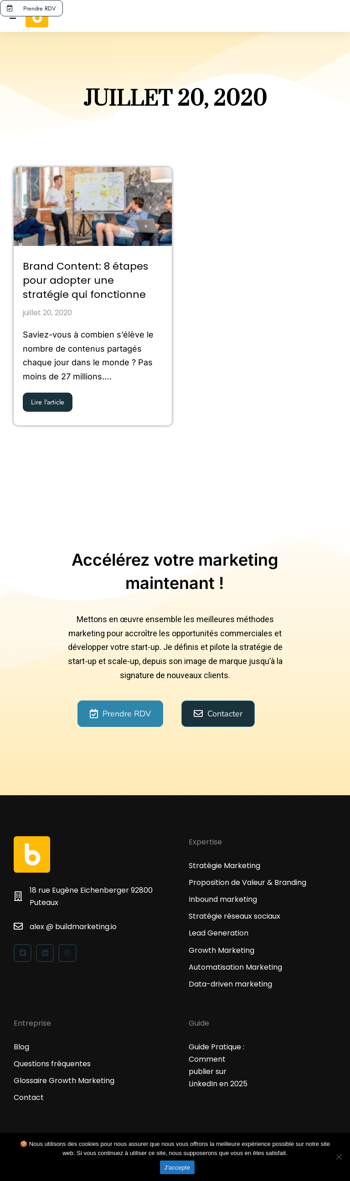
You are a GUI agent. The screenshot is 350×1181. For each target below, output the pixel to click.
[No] (338, 1156)
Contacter (218, 713)
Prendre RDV (32, 8)
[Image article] (93, 206)
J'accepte (177, 1167)
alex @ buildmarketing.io (73, 926)
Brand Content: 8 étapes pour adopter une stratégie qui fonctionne (85, 281)
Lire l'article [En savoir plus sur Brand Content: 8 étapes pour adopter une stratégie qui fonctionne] (47, 402)
